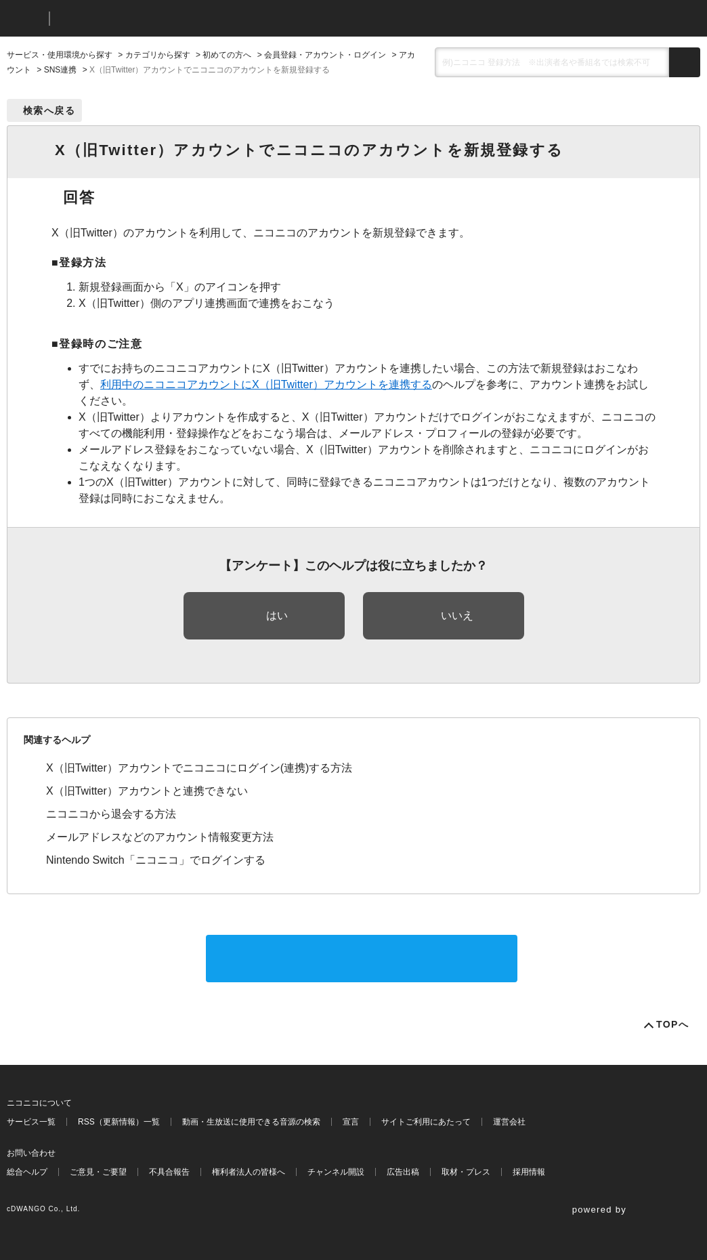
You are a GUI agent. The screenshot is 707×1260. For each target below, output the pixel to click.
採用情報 (529, 1172)
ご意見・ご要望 (98, 1172)
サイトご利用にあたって (426, 1122)
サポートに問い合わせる (361, 958)
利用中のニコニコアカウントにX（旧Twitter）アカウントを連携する (266, 384)
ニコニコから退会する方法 (111, 814)
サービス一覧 (31, 1122)
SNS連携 (60, 70)
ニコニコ (25, 19)
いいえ (457, 615)
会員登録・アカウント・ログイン (325, 55)
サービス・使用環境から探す (59, 55)
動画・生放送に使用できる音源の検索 (251, 1122)
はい (277, 615)
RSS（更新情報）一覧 (119, 1122)
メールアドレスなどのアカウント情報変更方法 (160, 837)
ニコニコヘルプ (131, 18)
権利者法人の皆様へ (248, 1172)
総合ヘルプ (27, 1172)
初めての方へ (226, 55)
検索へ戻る (49, 110)
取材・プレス (466, 1172)
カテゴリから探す (157, 55)
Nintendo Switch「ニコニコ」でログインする (155, 860)
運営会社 (509, 1122)
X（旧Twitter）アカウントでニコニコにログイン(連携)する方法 (199, 768)
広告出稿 (403, 1172)
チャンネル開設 (335, 1172)
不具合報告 (169, 1172)
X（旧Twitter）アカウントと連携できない (147, 791)
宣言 (351, 1122)
